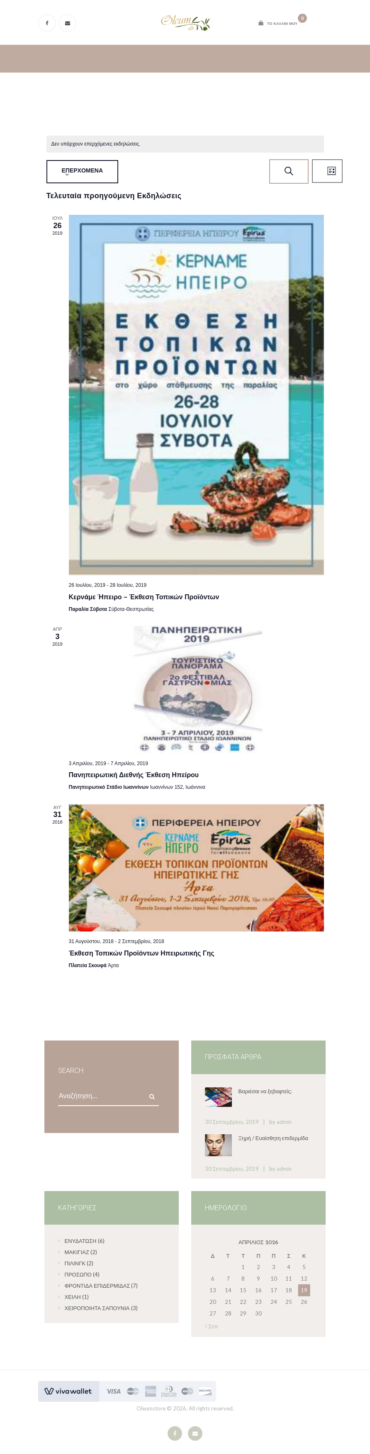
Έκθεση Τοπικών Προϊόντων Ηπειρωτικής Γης (141, 953)
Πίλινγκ (75, 1263)
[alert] (96, 144)
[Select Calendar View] (327, 171)
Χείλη (73, 1297)
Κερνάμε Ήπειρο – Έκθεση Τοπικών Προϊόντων (144, 597)
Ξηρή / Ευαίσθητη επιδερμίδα (274, 1138)
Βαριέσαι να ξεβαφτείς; (265, 1091)
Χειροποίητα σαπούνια (97, 1308)
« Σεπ (211, 1326)
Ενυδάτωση (81, 1241)
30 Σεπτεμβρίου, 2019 (232, 1121)
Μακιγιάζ (77, 1252)
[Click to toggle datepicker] (82, 171)
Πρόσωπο (78, 1274)
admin (284, 1121)
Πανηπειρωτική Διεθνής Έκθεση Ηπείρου (134, 774)
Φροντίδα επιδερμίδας (97, 1285)
